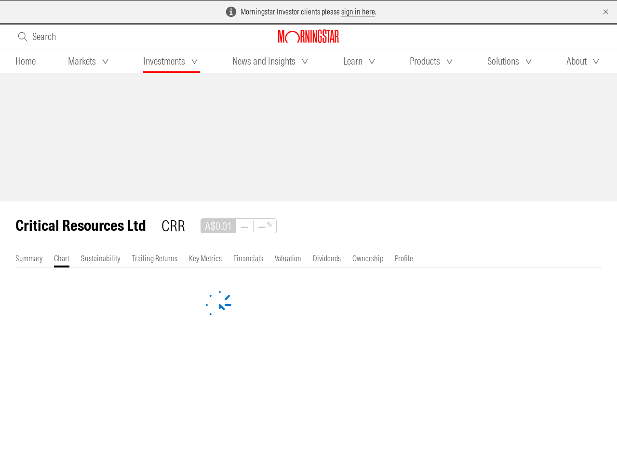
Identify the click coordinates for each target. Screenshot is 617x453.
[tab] (25, 61)
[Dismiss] (605, 11)
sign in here (358, 11)
